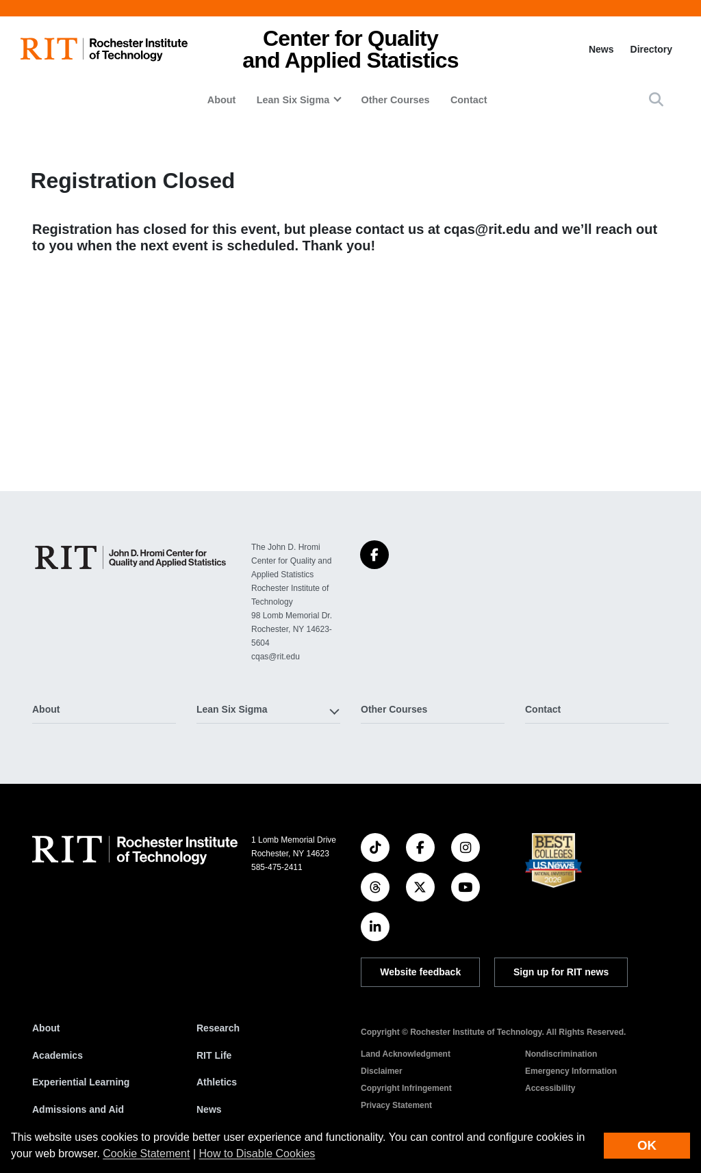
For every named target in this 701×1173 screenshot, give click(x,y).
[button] (656, 99)
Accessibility (550, 1088)
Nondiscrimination (561, 1054)
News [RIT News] (209, 1109)
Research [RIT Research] (218, 1028)
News (601, 49)
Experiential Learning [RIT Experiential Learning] (80, 1082)
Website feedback (420, 971)
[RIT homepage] (104, 50)
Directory (651, 49)
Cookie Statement (146, 1153)
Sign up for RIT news (561, 971)
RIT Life (213, 1055)
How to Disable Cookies (257, 1153)
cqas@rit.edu (487, 229)
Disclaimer (382, 1071)
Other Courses (395, 99)
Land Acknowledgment (405, 1054)
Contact (468, 99)
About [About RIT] (46, 1028)
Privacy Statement (396, 1105)
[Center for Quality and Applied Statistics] (130, 557)
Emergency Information (571, 1071)
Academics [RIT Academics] (57, 1055)
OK (647, 1145)
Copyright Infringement (406, 1088)
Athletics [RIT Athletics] (216, 1082)
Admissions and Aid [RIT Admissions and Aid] (78, 1109)
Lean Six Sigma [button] (293, 99)
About (221, 99)
